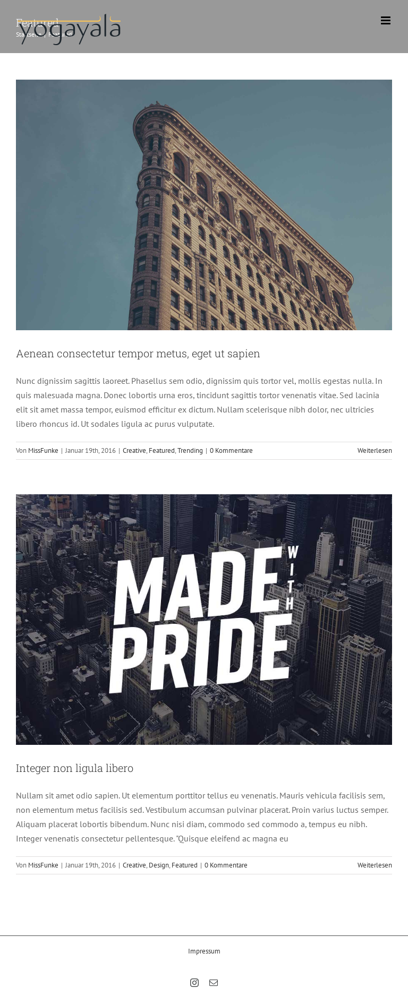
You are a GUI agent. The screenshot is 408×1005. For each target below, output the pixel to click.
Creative (134, 450)
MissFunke (43, 450)
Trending (190, 450)
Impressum (204, 951)
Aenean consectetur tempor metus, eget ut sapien (138, 353)
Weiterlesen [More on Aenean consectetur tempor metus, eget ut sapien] (375, 450)
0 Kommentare (231, 450)
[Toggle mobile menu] (386, 20)
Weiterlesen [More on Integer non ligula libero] (375, 865)
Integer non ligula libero (74, 768)
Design (159, 865)
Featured (162, 450)
